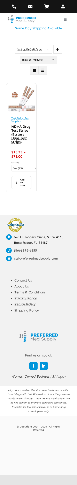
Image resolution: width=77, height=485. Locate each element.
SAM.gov (59, 376)
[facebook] (33, 366)
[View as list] (43, 70)
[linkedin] (44, 366)
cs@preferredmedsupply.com (36, 258)
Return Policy (25, 304)
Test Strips (17, 118)
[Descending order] (58, 49)
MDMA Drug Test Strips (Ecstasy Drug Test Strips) (21, 134)
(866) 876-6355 (25, 250)
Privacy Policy (25, 298)
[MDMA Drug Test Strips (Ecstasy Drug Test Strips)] (21, 88)
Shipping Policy (26, 310)
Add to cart (20, 182)
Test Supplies (20, 120)
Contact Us (23, 280)
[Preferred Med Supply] (21, 15)
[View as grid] (34, 70)
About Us (21, 286)
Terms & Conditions (30, 292)
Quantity (15, 162)
